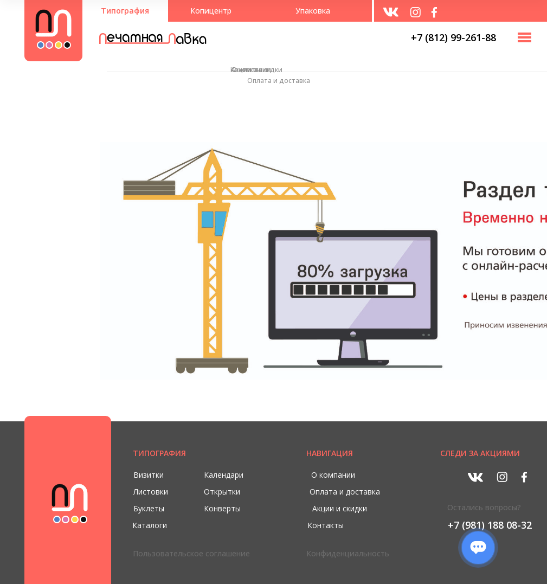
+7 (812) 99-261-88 (453, 37)
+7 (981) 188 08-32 (490, 524)
